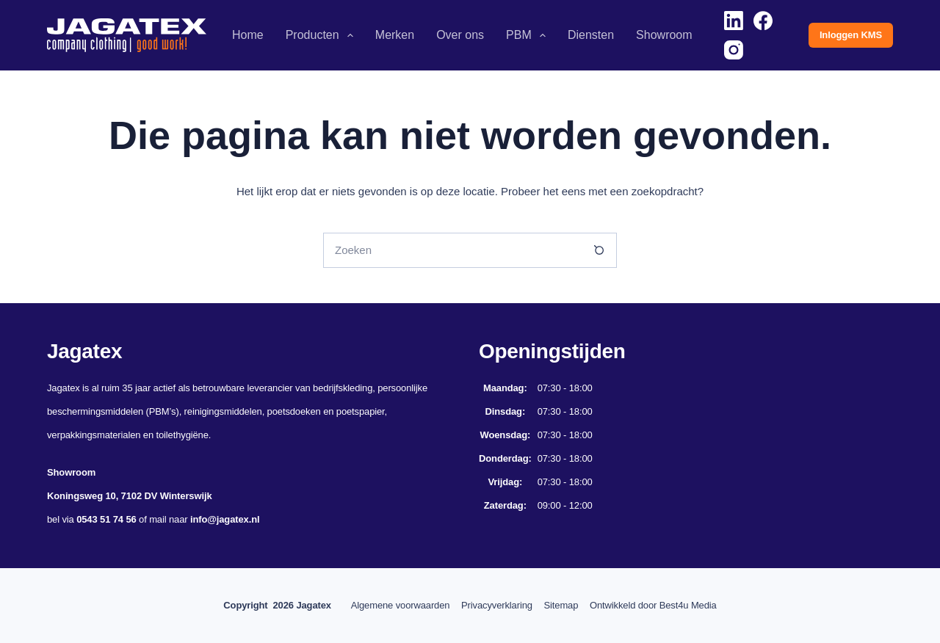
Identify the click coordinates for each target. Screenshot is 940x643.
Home (248, 35)
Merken (394, 35)
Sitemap (565, 605)
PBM (529, 35)
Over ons (460, 35)
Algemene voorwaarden (387, 605)
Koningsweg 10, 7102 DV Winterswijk (129, 495)
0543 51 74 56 (106, 519)
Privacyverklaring (492, 605)
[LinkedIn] (733, 20)
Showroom (664, 35)
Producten (322, 35)
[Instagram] (733, 49)
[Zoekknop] (599, 250)
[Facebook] (763, 20)
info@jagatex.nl (225, 519)
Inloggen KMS (851, 34)
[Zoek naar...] (452, 250)
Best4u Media (700, 605)
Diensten (591, 35)
